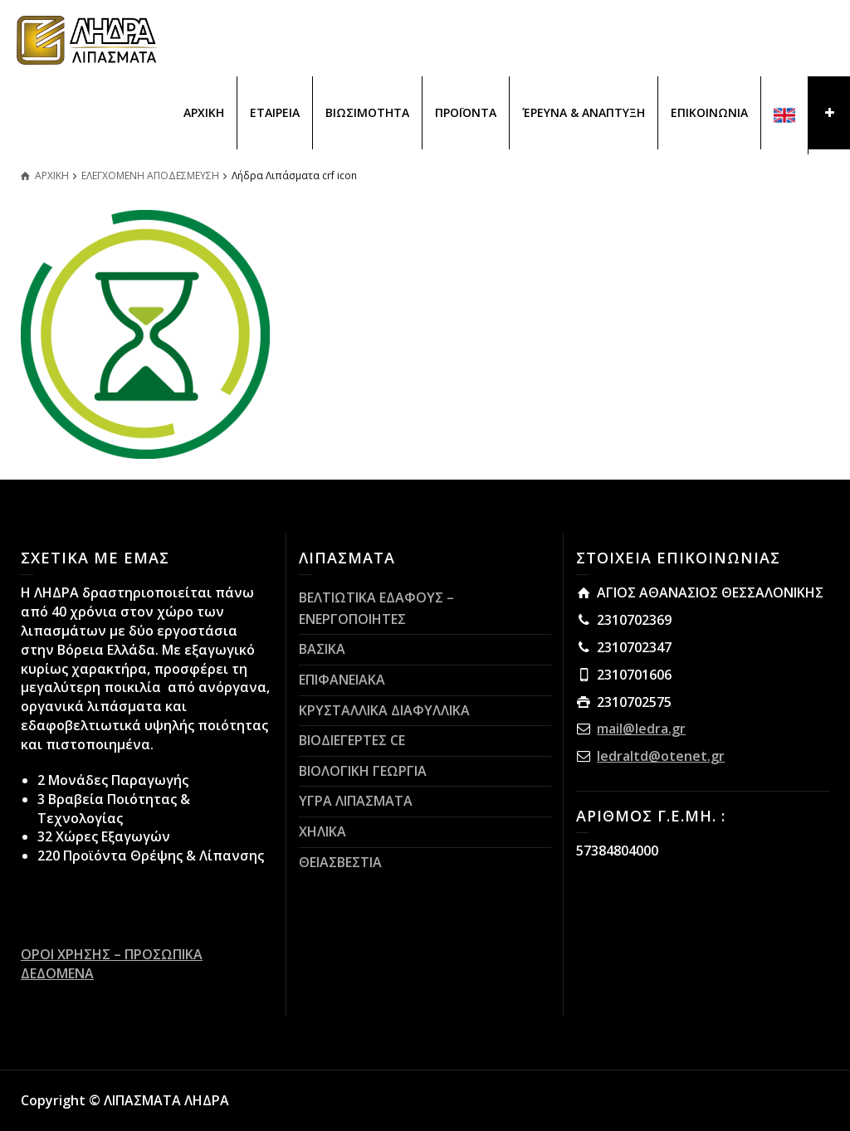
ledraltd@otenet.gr (661, 756)
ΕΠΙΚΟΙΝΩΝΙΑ (709, 112)
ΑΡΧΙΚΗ (203, 112)
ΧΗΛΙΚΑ (322, 831)
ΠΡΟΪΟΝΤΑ (465, 112)
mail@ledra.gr (641, 728)
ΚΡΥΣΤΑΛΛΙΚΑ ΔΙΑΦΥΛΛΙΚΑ (384, 710)
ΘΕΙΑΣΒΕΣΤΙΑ (340, 862)
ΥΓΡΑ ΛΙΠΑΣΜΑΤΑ (356, 801)
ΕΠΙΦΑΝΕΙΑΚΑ (342, 679)
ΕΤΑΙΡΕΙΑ (275, 112)
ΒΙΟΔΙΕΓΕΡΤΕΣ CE (352, 740)
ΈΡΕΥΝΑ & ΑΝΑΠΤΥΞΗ (583, 112)
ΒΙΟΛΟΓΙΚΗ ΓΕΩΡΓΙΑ (363, 771)
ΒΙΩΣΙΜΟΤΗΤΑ (367, 112)
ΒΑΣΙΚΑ (322, 649)
